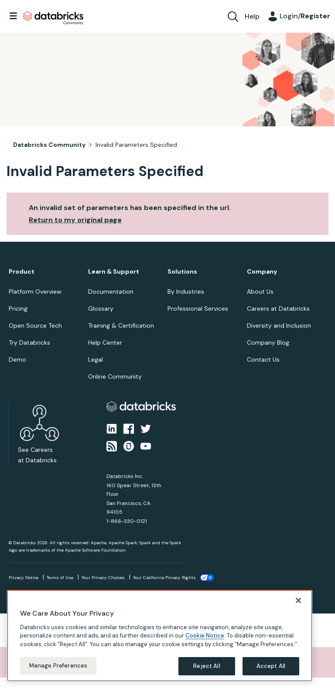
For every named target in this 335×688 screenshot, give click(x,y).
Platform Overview (35, 291)
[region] (159, 641)
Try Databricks (29, 342)
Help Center (105, 342)
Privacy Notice (23, 577)
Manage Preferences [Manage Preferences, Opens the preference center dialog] (58, 671)
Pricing (18, 308)
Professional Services (198, 308)
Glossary (100, 308)
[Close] (298, 606)
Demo (17, 359)
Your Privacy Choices (103, 577)
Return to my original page (75, 219)
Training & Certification (121, 325)
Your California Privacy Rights (164, 577)
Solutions (182, 271)
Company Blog (268, 342)
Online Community (115, 376)
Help (252, 16)
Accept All (270, 671)
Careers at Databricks (278, 308)
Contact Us (263, 359)
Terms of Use (60, 577)
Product (21, 271)
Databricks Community (53, 18)
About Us (260, 291)
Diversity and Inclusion (279, 325)
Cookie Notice (204, 641)
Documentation (110, 291)
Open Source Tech (35, 325)
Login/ (305, 15)
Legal (95, 359)
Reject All (206, 671)
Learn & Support (113, 271)
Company (262, 271)
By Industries (186, 291)
